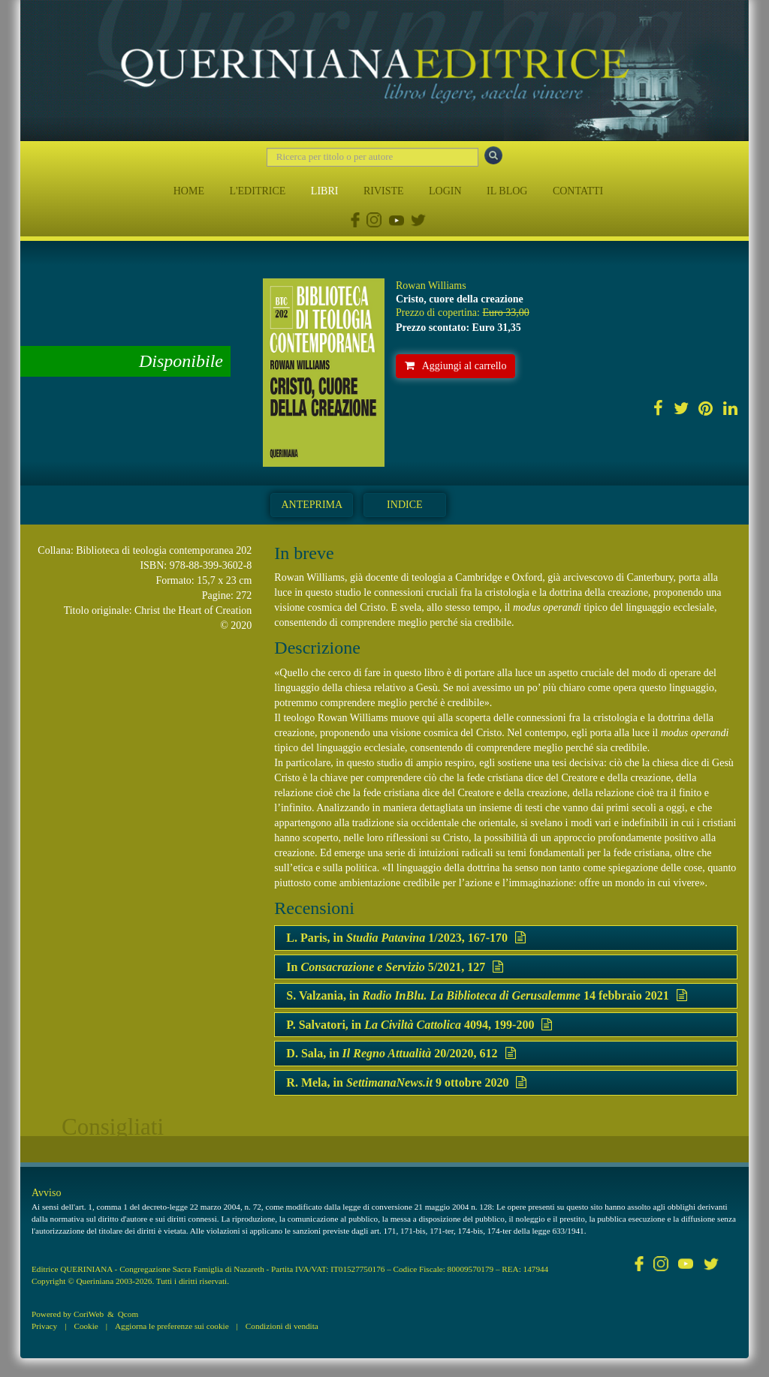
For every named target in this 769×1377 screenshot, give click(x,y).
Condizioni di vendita (282, 1325)
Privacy (44, 1325)
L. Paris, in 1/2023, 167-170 (406, 937)
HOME (188, 191)
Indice (404, 504)
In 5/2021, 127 (394, 967)
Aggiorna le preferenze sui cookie (172, 1325)
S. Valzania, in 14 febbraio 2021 (486, 995)
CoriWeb (89, 1313)
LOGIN (445, 191)
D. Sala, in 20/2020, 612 (400, 1053)
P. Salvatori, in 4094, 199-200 (419, 1024)
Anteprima (311, 504)
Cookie (86, 1325)
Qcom (128, 1313)
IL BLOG (507, 191)
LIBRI (325, 191)
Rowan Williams (431, 285)
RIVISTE (383, 191)
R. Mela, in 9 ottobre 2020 (406, 1082)
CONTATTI (578, 191)
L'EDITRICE (257, 191)
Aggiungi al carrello (456, 365)
